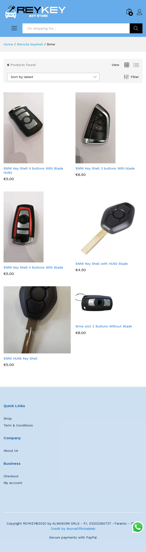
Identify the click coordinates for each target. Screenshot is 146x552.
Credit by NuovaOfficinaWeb (73, 528)
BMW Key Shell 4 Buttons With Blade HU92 (33, 170)
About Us (11, 450)
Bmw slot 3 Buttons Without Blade (103, 326)
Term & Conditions (18, 425)
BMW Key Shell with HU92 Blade (101, 263)
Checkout (11, 476)
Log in (139, 12)
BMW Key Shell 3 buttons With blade (105, 168)
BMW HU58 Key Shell (20, 358)
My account (13, 483)
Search (136, 28)
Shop (8, 418)
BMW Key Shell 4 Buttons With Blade (33, 267)
